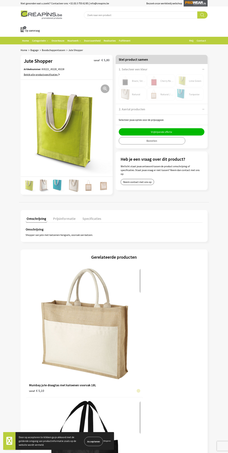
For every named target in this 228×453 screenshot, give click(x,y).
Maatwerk (73, 40)
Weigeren (107, 441)
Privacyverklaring (173, 364)
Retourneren (125, 364)
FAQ (191, 40)
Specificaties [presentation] (86, 217)
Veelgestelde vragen (129, 359)
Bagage (34, 50)
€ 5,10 (36, 320)
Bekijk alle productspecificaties (42, 74)
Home (25, 40)
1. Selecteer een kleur (133, 69)
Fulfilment (124, 40)
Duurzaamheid (92, 40)
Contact (201, 40)
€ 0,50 (124, 320)
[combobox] (140, 15)
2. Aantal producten (132, 109)
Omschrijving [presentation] (35, 217)
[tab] (35, 218)
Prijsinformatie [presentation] (61, 217)
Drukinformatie (80, 359)
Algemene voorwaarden (177, 354)
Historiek (77, 364)
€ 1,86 (80, 320)
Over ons (76, 369)
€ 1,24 (169, 320)
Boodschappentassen (53, 50)
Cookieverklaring (173, 359)
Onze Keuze (57, 40)
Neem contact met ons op (137, 182)
